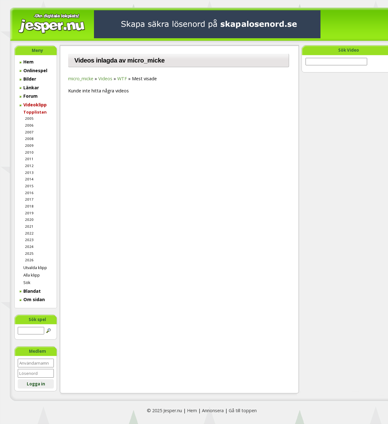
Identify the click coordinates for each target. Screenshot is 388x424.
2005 (29, 118)
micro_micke (80, 79)
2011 (29, 158)
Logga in (36, 384)
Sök (26, 282)
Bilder (27, 79)
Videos (105, 79)
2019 (29, 213)
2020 (29, 219)
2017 (29, 199)
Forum (28, 96)
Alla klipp (31, 275)
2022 (29, 233)
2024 (29, 246)
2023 (29, 239)
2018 (29, 206)
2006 (29, 125)
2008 (29, 138)
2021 (29, 226)
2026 (29, 260)
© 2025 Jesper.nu (164, 410)
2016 (29, 192)
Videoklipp (33, 105)
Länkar (29, 88)
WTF (122, 79)
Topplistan (35, 112)
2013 (29, 172)
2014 (29, 179)
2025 (29, 253)
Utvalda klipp (35, 267)
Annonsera (213, 410)
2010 (29, 152)
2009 (29, 145)
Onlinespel (33, 70)
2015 (29, 186)
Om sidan (32, 299)
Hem (26, 62)
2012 (29, 165)
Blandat (30, 291)
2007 (29, 132)
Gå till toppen (243, 410)
